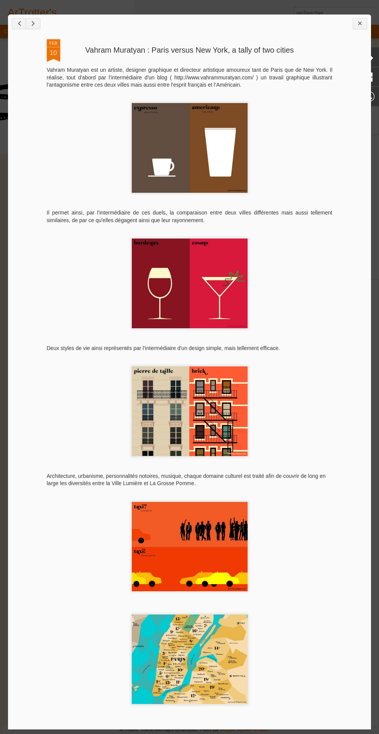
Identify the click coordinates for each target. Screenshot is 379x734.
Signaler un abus (252, 730)
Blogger (227, 730)
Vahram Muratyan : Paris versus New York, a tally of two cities (189, 50)
